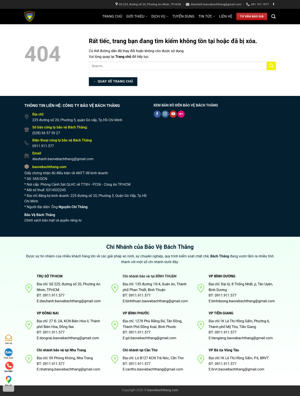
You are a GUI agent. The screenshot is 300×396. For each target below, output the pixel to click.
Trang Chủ (112, 16)
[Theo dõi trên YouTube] (173, 114)
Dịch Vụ (159, 16)
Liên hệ (225, 16)
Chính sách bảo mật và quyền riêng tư (53, 220)
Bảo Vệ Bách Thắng (39, 215)
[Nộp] (271, 66)
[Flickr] (181, 114)
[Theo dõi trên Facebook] (273, 4)
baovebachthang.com (49, 167)
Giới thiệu (136, 16)
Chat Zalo (8, 353)
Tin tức (206, 16)
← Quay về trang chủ (113, 81)
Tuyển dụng (183, 16)
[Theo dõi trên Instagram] (165, 114)
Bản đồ (9, 381)
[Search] (273, 16)
